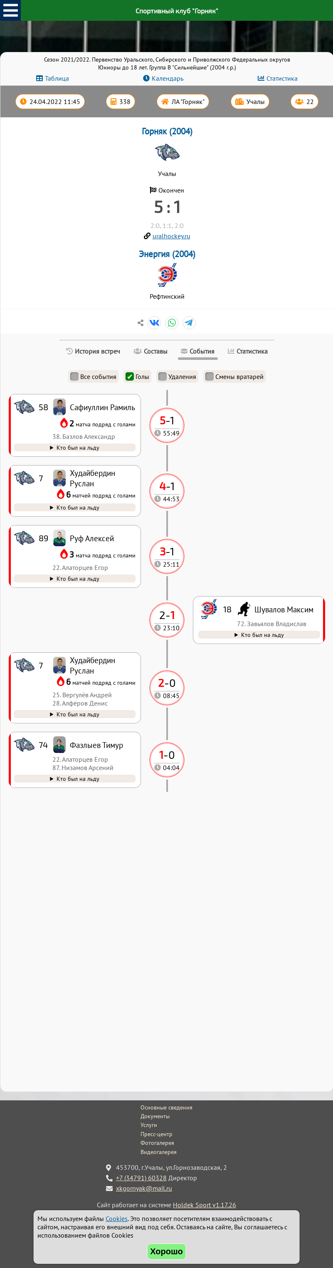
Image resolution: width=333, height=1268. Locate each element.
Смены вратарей (234, 376)
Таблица (57, 78)
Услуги (149, 1125)
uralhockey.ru (171, 236)
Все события (93, 376)
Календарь (167, 78)
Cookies (117, 1218)
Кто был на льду (78, 779)
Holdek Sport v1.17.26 (204, 1205)
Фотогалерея (157, 1143)
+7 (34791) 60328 (141, 1177)
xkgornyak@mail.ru (144, 1188)
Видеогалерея (159, 1152)
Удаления (177, 376)
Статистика (282, 78)
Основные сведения (166, 1107)
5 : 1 (167, 206)
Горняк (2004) (167, 131)
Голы (137, 376)
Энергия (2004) (167, 254)
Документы (155, 1116)
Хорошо (166, 1251)
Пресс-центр (157, 1134)
